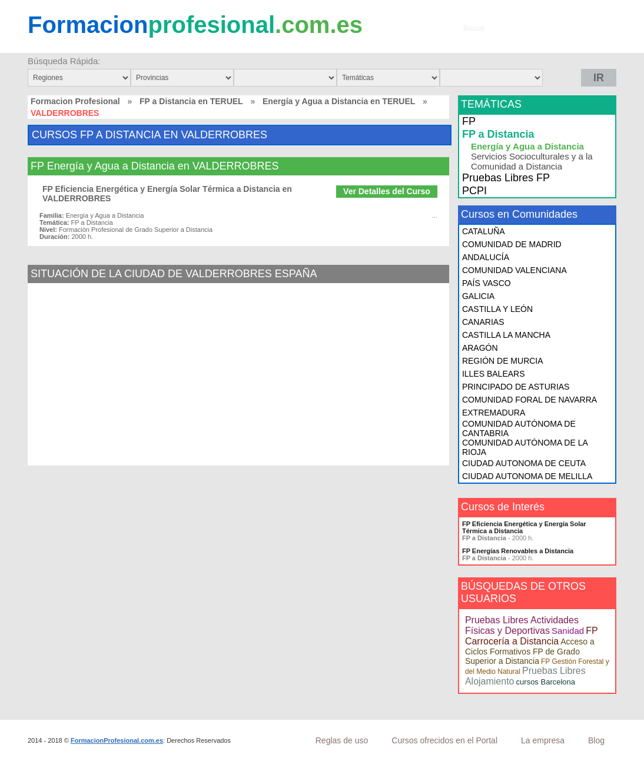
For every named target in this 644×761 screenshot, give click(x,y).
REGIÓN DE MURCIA (502, 360)
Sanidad (568, 631)
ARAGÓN (480, 348)
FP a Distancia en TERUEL (191, 101)
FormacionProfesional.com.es (117, 740)
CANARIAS (483, 322)
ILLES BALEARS (493, 373)
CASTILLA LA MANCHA (506, 335)
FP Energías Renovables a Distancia (517, 550)
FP (469, 121)
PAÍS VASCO (486, 283)
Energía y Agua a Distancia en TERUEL (339, 101)
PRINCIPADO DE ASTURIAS (516, 386)
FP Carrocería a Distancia (531, 636)
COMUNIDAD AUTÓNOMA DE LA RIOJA (524, 447)
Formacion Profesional (75, 101)
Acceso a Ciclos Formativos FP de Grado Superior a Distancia (530, 651)
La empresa (543, 740)
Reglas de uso (342, 740)
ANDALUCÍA (485, 257)
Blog (596, 740)
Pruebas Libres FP (506, 178)
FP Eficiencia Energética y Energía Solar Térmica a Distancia (524, 527)
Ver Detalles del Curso (386, 191)
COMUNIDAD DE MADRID (512, 244)
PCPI (474, 191)
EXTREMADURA (493, 412)
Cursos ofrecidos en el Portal (444, 740)
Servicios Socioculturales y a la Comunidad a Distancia (532, 161)
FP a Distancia (498, 134)
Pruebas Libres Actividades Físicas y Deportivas (522, 625)
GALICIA (478, 296)
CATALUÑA (483, 231)
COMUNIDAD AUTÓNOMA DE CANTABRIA (519, 428)
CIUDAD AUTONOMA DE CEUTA (524, 463)
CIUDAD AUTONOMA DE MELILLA (527, 476)
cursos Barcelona (545, 681)
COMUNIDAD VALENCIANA (514, 270)
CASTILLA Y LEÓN (497, 309)
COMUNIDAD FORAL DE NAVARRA (529, 399)
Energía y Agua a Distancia (527, 146)
